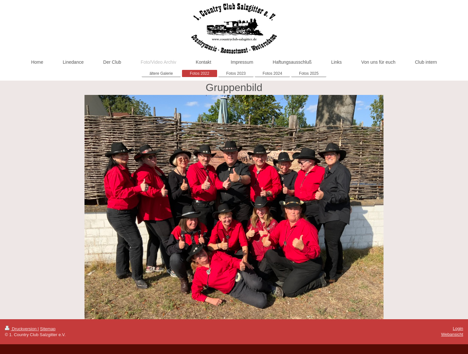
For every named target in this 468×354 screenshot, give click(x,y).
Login (458, 328)
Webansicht (452, 334)
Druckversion (21, 328)
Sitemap (48, 328)
